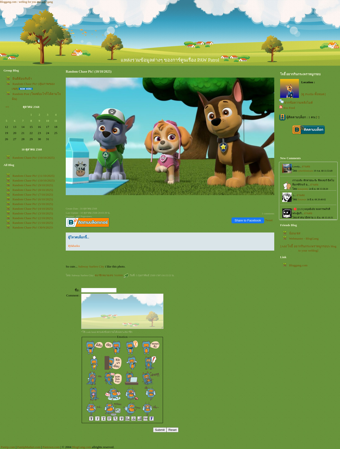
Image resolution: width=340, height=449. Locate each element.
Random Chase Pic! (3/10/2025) (32, 213)
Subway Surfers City (91, 266)
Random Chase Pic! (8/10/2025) (32, 190)
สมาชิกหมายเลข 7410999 (111, 275)
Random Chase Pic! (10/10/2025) (33, 157)
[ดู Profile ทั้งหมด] (313, 94)
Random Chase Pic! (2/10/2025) (32, 218)
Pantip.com (8, 447)
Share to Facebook (248, 220)
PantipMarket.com (28, 447)
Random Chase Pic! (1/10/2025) (32, 222)
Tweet (269, 220)
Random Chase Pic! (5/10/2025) (32, 204)
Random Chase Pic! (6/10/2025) (32, 199)
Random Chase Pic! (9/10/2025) (32, 185)
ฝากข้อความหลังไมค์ (298, 102)
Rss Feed (289, 108)
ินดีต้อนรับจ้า (22, 78)
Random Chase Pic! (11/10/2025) (33, 175)
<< (7, 107)
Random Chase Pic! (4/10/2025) (32, 208)
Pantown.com (51, 447)
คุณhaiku (74, 246)
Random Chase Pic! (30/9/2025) (32, 227)
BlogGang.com (81, 447)
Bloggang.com (298, 265)
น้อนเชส (294, 233)
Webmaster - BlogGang (304, 238)
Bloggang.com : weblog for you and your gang (26, 2)
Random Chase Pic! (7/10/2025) (32, 194)
